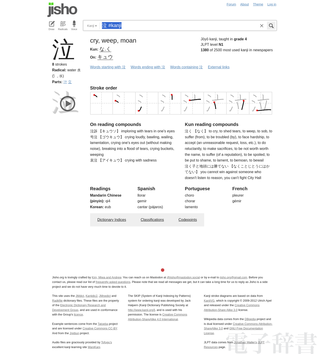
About (244, 4)
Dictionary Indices (111, 220)
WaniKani (94, 347)
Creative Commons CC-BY (100, 328)
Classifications (152, 220)
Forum (231, 4)
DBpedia (250, 319)
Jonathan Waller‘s (245, 342)
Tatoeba (103, 324)
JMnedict (105, 296)
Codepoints (187, 220)
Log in (271, 4)
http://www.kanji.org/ (141, 310)
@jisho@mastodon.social (183, 277)
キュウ (105, 57)
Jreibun (74, 333)
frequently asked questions (113, 282)
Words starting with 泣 (108, 67)
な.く (105, 49)
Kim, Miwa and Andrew (106, 277)
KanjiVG (209, 300)
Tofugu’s (106, 342)
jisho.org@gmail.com (233, 277)
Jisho (62, 10)
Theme (258, 4)
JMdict (80, 296)
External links (218, 67)
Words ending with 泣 (148, 67)
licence (78, 314)
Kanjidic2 (91, 296)
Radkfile (57, 300)
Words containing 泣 (186, 67)
